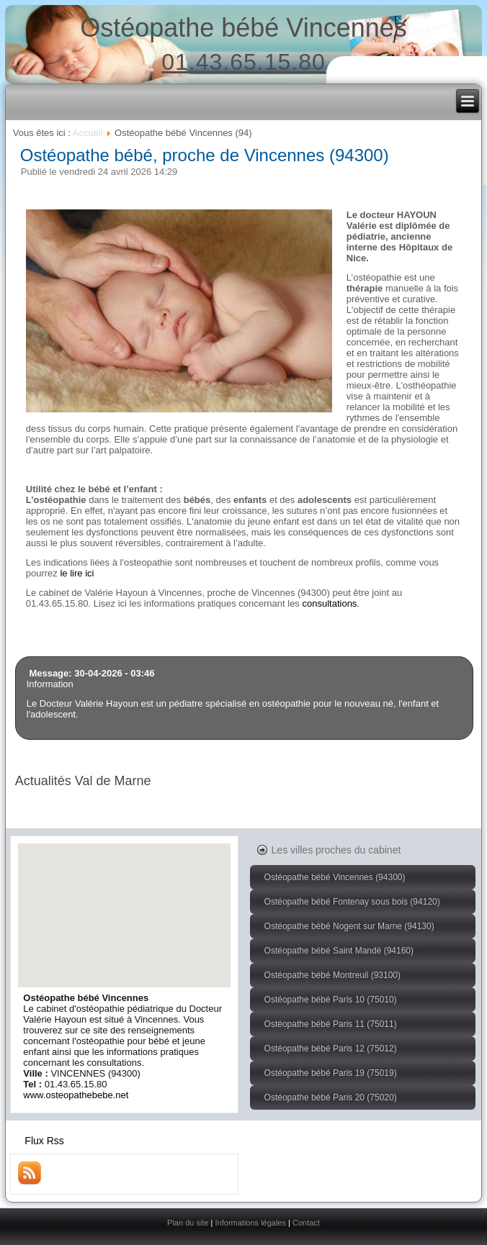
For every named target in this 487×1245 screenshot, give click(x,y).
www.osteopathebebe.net (75, 1095)
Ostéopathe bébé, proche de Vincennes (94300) (204, 155)
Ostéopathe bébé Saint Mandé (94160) (339, 951)
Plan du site (187, 1222)
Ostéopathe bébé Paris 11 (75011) (330, 1024)
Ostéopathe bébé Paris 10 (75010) (330, 1000)
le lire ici (77, 573)
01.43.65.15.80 (243, 62)
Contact (306, 1222)
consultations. (330, 603)
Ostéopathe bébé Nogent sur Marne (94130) (349, 926)
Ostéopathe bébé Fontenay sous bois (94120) (352, 902)
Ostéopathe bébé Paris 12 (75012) (330, 1048)
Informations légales (250, 1222)
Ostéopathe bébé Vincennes (243, 27)
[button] (124, 902)
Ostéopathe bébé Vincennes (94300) (335, 877)
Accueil (88, 132)
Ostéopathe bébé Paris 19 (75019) (330, 1073)
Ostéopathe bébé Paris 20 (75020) (330, 1097)
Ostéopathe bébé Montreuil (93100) (332, 975)
